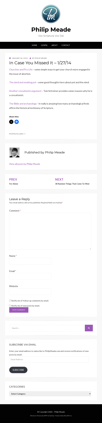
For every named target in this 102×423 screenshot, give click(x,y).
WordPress (68, 416)
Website (13, 286)
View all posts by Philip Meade (24, 163)
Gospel (44, 45)
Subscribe (18, 370)
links (21, 134)
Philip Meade (51, 29)
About (55, 45)
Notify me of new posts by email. (25, 305)
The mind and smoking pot (23, 82)
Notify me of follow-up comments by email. (30, 300)
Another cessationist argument (25, 90)
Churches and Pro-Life (21, 69)
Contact (66, 45)
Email (12, 271)
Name (13, 255)
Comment (15, 210)
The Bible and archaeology (23, 103)
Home (34, 45)
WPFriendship (49, 416)
